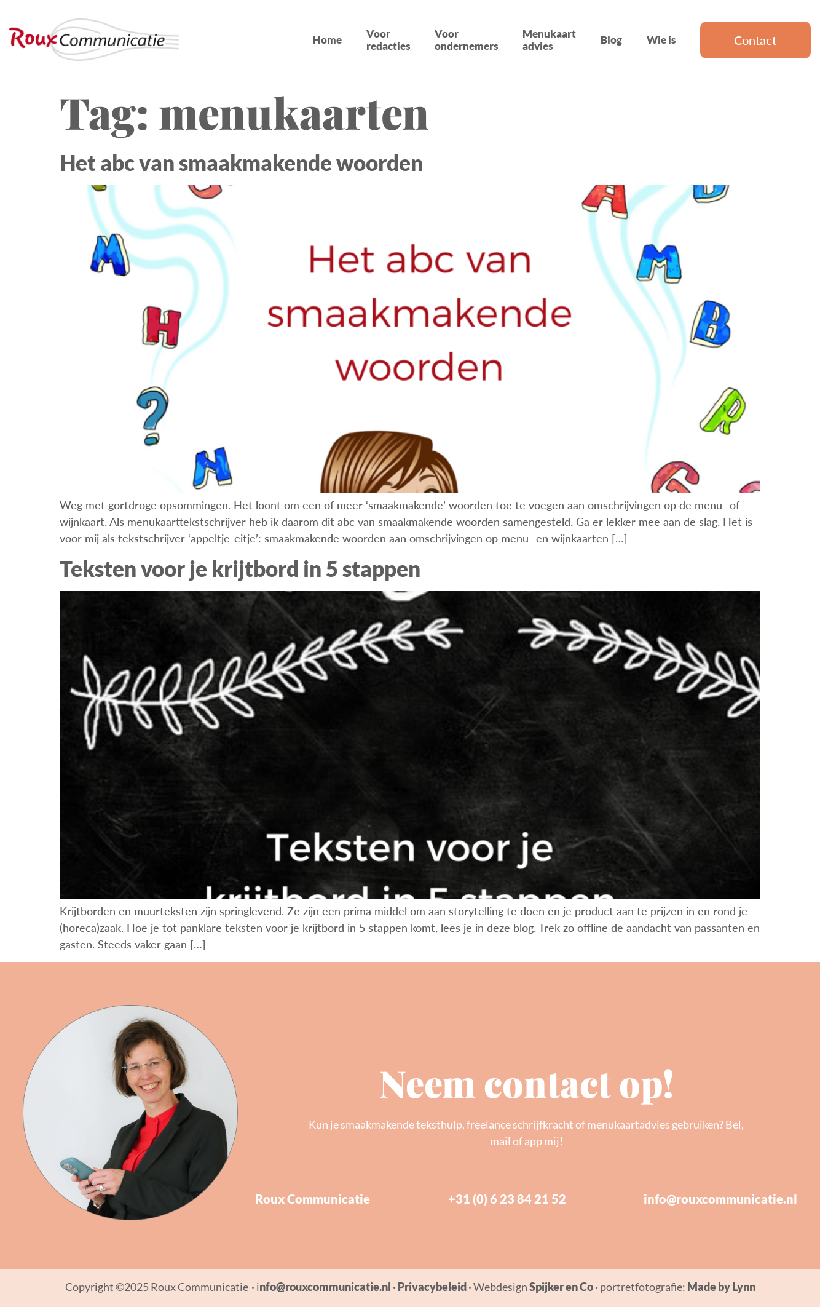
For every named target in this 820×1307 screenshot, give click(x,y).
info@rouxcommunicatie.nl (720, 1198)
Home (327, 39)
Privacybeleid (432, 1286)
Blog (611, 39)
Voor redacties (388, 39)
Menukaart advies (549, 39)
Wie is (661, 39)
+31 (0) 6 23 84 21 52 (507, 1198)
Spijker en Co (561, 1286)
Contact (755, 40)
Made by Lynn (721, 1286)
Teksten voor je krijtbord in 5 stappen (240, 568)
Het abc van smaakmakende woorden (241, 162)
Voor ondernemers (466, 39)
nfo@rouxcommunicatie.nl (325, 1286)
